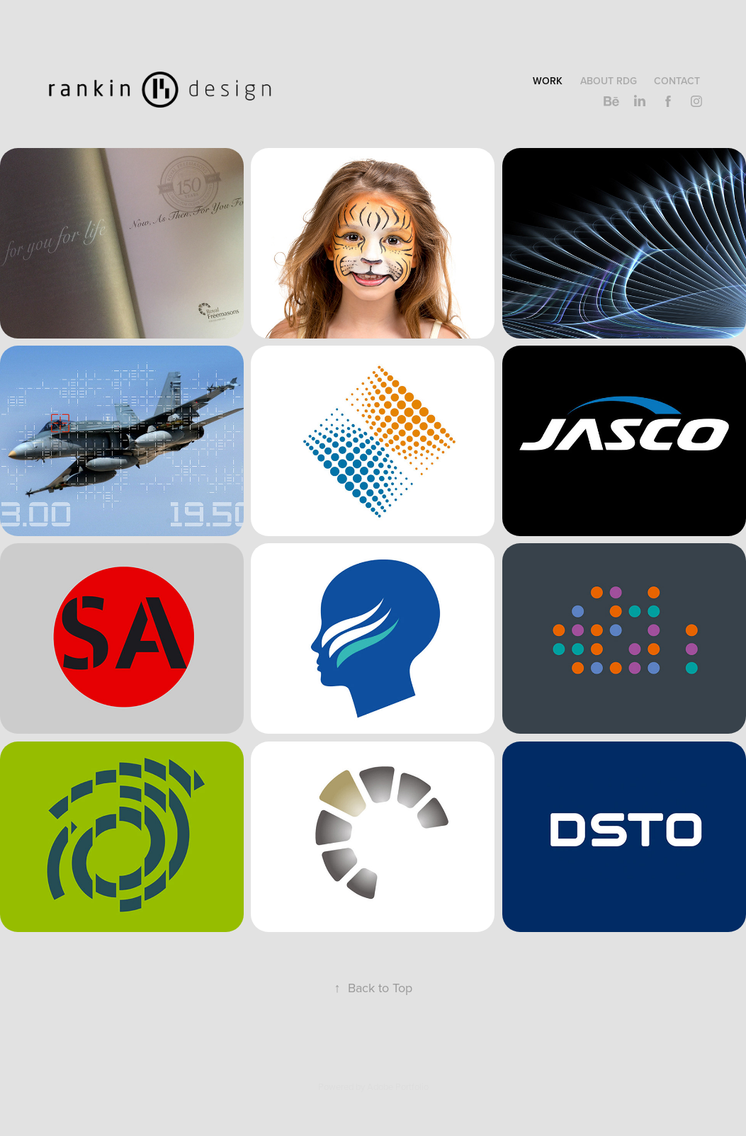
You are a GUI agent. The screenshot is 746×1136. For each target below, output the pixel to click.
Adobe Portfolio (398, 1086)
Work (548, 81)
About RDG (608, 81)
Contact (677, 81)
